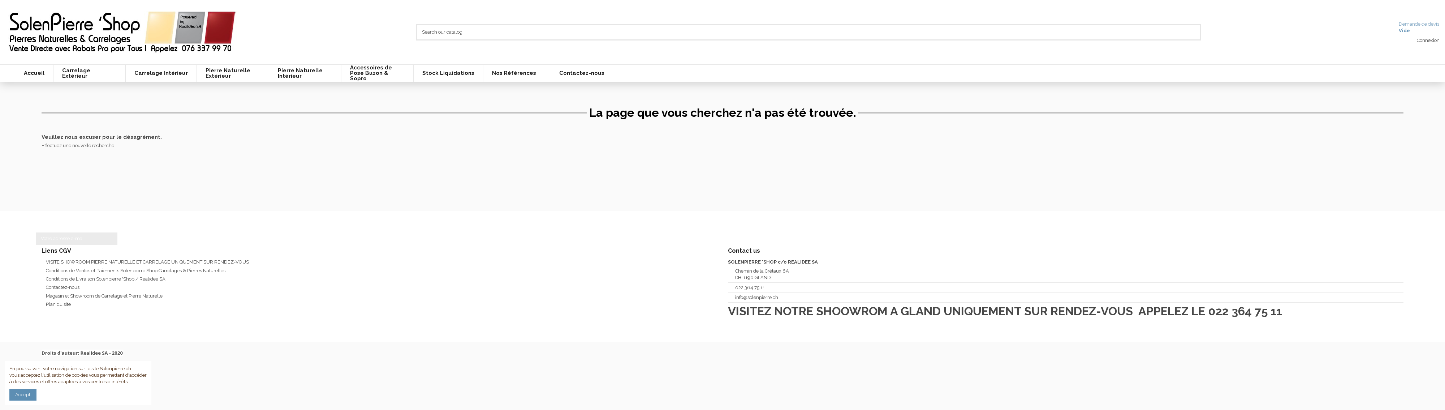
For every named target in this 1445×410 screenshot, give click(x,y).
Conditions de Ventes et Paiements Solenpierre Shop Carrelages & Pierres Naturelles (135, 270)
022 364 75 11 (750, 287)
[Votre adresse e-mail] (69, 238)
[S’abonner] (110, 238)
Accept (22, 394)
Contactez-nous (62, 287)
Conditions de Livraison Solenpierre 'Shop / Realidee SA (105, 279)
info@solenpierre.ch (756, 297)
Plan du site (58, 304)
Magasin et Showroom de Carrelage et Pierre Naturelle (104, 296)
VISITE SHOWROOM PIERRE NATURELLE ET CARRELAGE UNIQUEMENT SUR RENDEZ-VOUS (147, 262)
